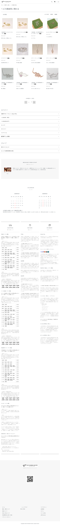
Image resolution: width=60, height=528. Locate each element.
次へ (33, 102)
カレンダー (3, 125)
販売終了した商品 (5, 137)
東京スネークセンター (6, 148)
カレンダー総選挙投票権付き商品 (9, 152)
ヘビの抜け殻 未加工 (6, 117)
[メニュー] (58, 2)
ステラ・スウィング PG (51, 58)
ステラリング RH (20, 58)
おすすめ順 (47, 14)
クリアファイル (5, 133)
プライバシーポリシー (5, 518)
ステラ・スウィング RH (36, 58)
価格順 (51, 14)
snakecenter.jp (43, 171)
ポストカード (4, 129)
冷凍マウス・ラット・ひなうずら (9, 113)
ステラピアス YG (5, 58)
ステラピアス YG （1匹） (22, 32)
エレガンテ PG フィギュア (52, 32)
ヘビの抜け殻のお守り (6, 121)
